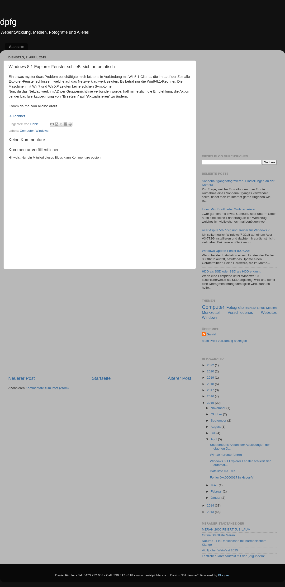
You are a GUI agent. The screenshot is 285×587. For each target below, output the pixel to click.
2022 (211, 365)
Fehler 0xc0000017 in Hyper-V (231, 477)
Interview (250, 307)
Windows (210, 317)
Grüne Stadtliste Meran (218, 535)
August (216, 426)
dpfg (8, 22)
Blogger (223, 575)
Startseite (16, 47)
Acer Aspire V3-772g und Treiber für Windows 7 (236, 230)
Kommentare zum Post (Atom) (47, 388)
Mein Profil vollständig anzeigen (224, 341)
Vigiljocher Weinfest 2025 (220, 550)
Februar (217, 491)
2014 (211, 505)
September (219, 420)
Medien (271, 308)
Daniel (211, 334)
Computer (213, 307)
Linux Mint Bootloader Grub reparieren (229, 209)
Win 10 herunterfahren (226, 454)
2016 (211, 396)
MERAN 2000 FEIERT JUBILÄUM (226, 529)
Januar (216, 497)
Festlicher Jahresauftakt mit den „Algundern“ (233, 556)
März (215, 485)
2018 (211, 384)
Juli (213, 433)
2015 (211, 402)
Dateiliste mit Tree (223, 471)
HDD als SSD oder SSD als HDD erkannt (231, 271)
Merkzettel (211, 312)
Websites (269, 312)
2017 (211, 390)
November (218, 408)
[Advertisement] (47, 322)
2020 (211, 371)
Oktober (217, 414)
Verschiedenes (240, 312)
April (214, 439)
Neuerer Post (21, 378)
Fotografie (235, 307)
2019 (211, 377)
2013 (211, 512)
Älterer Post (179, 378)
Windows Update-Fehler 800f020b (226, 251)
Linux (261, 308)
